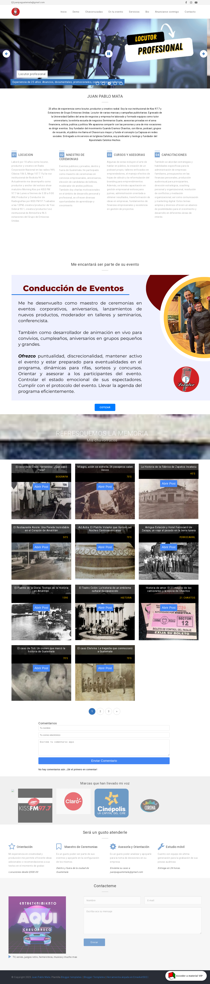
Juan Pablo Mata (41, 977)
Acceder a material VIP (186, 975)
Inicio (64, 11)
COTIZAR (105, 407)
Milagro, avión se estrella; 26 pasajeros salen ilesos (105, 468)
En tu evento (116, 11)
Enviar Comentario (104, 760)
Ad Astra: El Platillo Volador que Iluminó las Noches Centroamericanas (105, 529)
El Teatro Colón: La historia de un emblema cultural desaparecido (105, 589)
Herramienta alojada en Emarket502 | (127, 977)
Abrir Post (41, 486)
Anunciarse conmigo (167, 11)
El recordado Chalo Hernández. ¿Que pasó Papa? (41, 468)
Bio (147, 11)
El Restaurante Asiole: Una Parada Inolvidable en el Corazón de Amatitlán (41, 529)
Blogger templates (71, 977)
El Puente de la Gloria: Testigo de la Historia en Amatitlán (41, 589)
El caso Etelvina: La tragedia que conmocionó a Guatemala (105, 650)
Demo (76, 11)
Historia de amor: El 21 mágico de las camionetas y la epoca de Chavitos (169, 589)
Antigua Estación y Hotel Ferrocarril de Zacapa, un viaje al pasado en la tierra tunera (169, 529)
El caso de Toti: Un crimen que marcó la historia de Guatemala (41, 650)
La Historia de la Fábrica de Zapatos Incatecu (169, 466)
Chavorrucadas (94, 11)
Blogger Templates (94, 977)
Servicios (134, 11)
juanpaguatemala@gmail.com (28, 2)
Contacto (190, 11)
